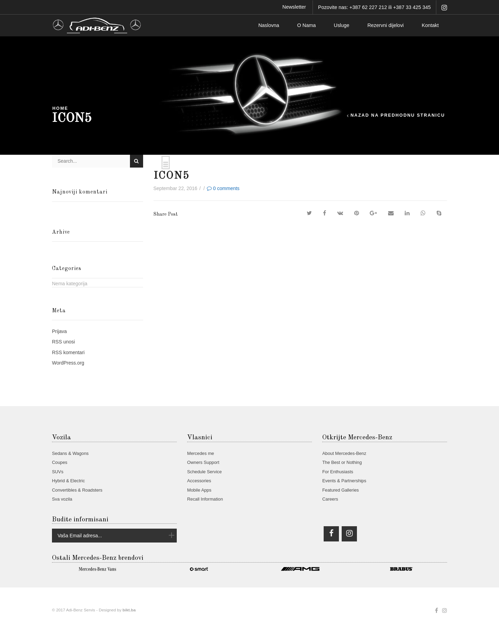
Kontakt (430, 25)
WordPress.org (68, 363)
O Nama (306, 25)
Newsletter (294, 7)
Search (136, 161)
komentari (68, 352)
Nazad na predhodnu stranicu (397, 115)
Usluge (341, 25)
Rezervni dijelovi (385, 25)
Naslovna (268, 25)
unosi (63, 341)
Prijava (59, 331)
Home (60, 108)
